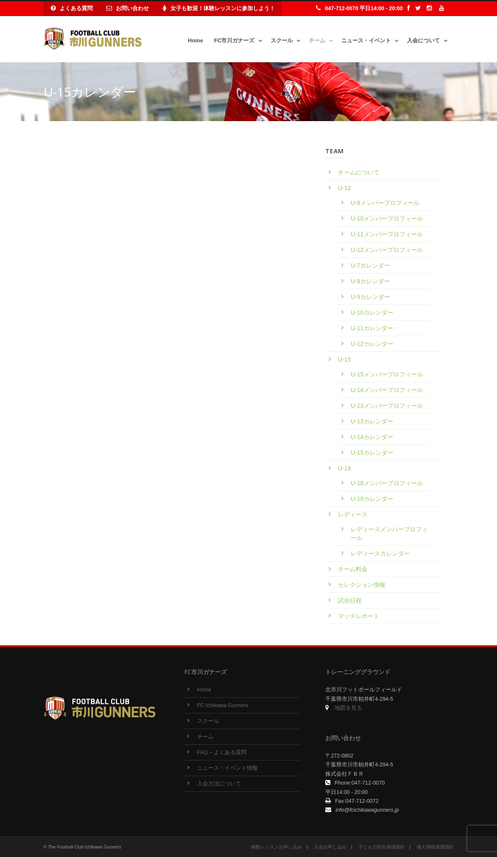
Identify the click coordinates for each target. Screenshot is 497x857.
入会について (423, 40)
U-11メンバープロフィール (387, 234)
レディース (353, 514)
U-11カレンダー (372, 328)
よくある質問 (72, 8)
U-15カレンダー (372, 452)
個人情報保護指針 (435, 846)
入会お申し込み (330, 846)
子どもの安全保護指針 (381, 846)
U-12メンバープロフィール (387, 249)
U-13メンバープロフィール (387, 405)
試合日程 (350, 600)
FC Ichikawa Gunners (222, 705)
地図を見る (348, 708)
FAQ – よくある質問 (222, 752)
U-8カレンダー (370, 281)
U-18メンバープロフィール (387, 483)
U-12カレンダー (372, 343)
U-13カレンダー (372, 421)
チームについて (358, 172)
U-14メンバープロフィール (387, 390)
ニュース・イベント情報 (227, 768)
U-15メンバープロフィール (387, 374)
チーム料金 (353, 569)
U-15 (344, 359)
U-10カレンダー (372, 312)
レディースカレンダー (380, 553)
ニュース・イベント (366, 40)
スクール (282, 40)
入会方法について (219, 784)
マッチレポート (358, 616)
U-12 (344, 188)
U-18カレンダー (372, 498)
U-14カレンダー (372, 437)
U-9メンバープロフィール (385, 202)
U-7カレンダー (370, 265)
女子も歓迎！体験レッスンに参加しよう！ (218, 8)
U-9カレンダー (370, 296)
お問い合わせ (127, 8)
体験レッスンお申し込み (276, 846)
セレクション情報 (361, 584)
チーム (317, 40)
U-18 (344, 468)
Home (195, 40)
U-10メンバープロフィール (387, 218)
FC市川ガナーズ (234, 40)
